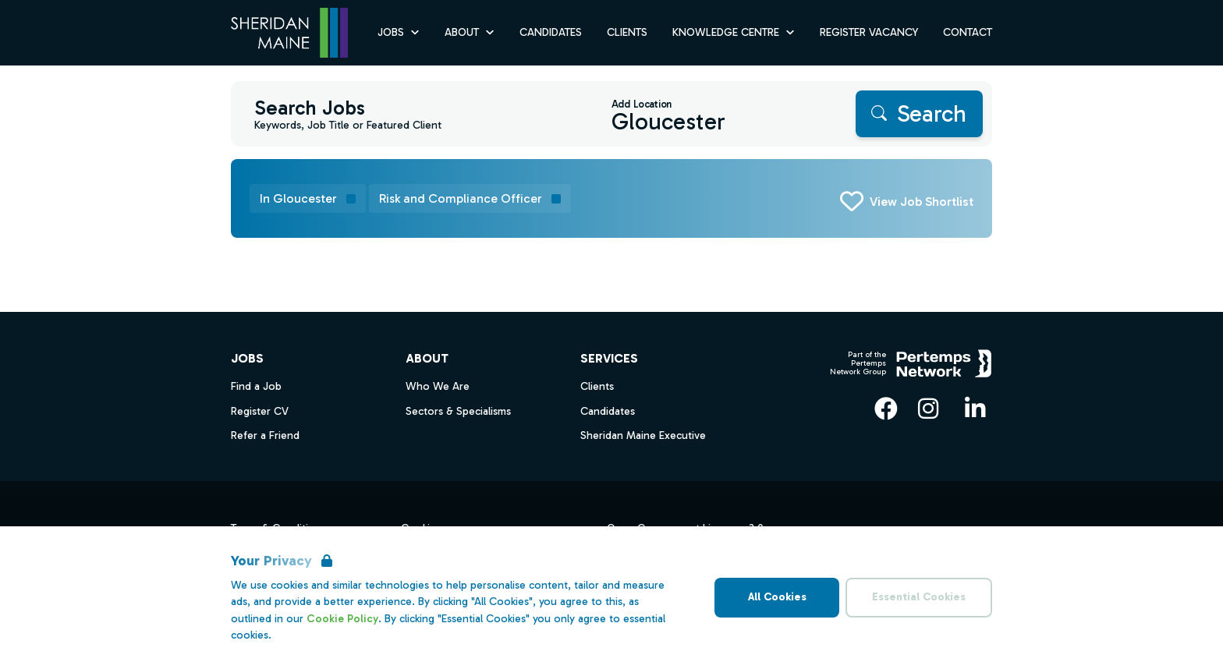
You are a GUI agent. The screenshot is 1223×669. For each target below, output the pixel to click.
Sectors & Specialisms (458, 411)
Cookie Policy (342, 618)
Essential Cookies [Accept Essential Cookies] (919, 597)
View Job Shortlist (921, 201)
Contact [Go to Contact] (967, 32)
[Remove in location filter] (308, 198)
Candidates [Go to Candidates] (550, 32)
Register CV (260, 411)
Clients (597, 386)
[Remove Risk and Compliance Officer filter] (470, 198)
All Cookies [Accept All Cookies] (777, 597)
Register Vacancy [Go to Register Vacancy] (869, 32)
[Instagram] (928, 408)
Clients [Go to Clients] (627, 32)
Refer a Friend (265, 435)
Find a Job (256, 386)
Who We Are (438, 386)
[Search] (919, 113)
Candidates (607, 411)
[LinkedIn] (975, 408)
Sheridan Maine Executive (643, 435)
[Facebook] (886, 408)
